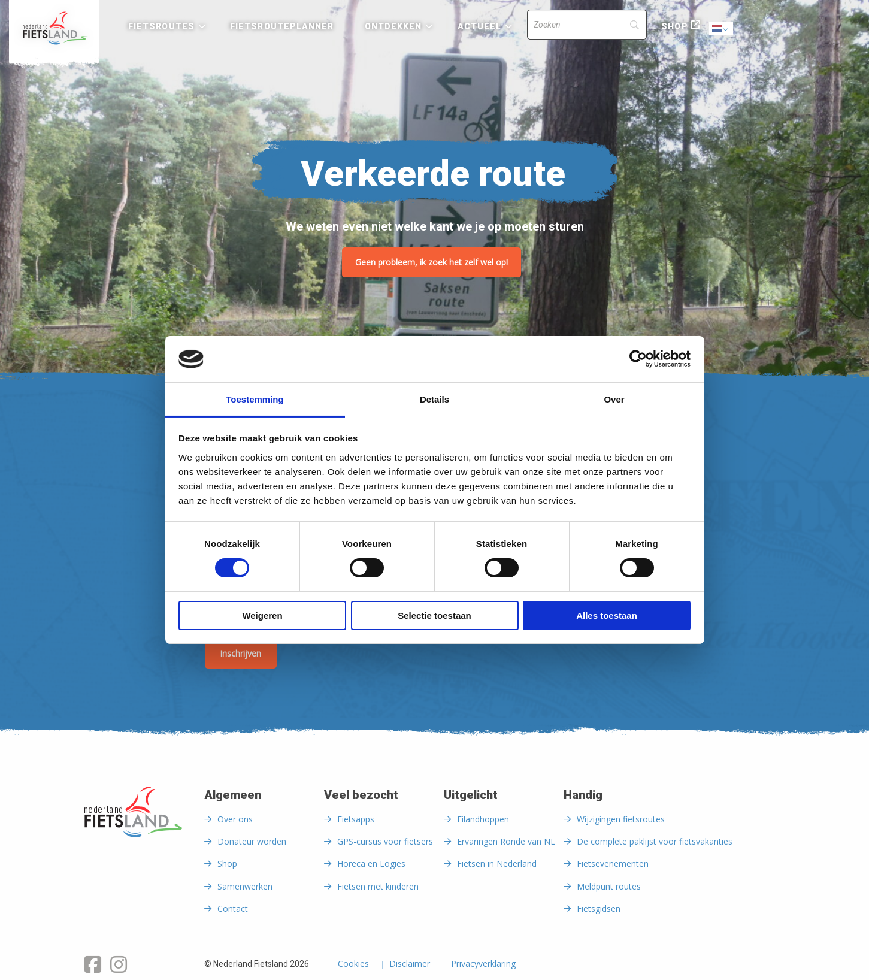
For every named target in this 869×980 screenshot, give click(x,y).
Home (54, 28)
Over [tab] (614, 399)
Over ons (235, 819)
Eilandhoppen (483, 819)
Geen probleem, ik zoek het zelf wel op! (431, 262)
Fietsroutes (161, 26)
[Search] (587, 25)
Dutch (721, 29)
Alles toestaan (606, 615)
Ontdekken (393, 26)
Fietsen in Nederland (497, 863)
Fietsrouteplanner (282, 26)
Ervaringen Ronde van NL (506, 841)
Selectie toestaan (434, 615)
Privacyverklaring (483, 964)
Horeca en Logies (371, 863)
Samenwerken (244, 886)
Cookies (353, 964)
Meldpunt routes (609, 886)
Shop (674, 26)
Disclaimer (409, 964)
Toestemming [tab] (254, 399)
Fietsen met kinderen (378, 886)
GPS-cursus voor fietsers (385, 841)
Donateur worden (251, 841)
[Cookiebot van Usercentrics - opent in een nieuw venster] (638, 359)
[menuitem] (54, 28)
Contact (232, 908)
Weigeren (262, 615)
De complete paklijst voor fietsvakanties (654, 841)
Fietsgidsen (598, 908)
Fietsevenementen (613, 863)
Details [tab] (434, 399)
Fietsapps (355, 819)
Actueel (480, 26)
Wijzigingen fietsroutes (621, 819)
